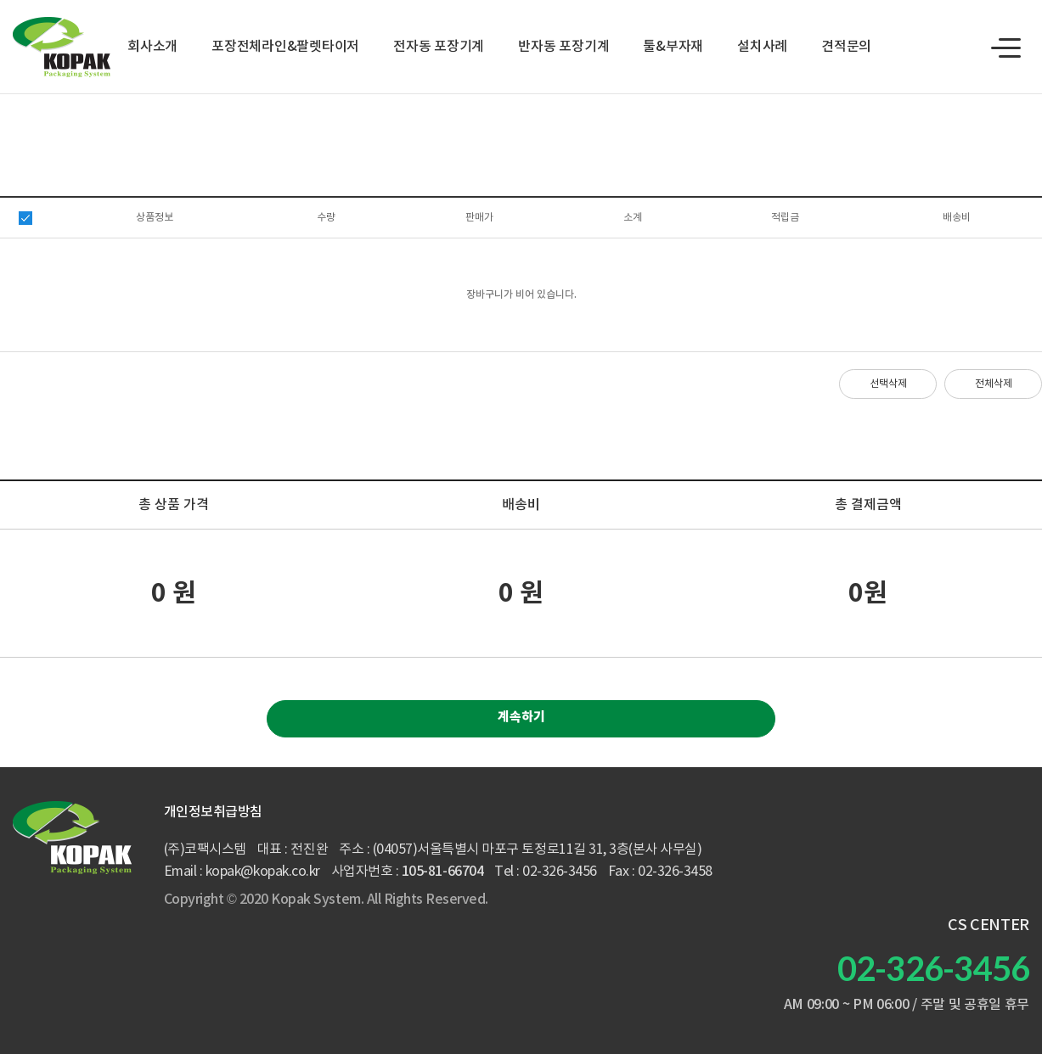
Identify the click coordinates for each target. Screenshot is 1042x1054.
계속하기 (521, 717)
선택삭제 (888, 384)
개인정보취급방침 (213, 812)
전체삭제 (993, 384)
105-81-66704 (442, 871)
